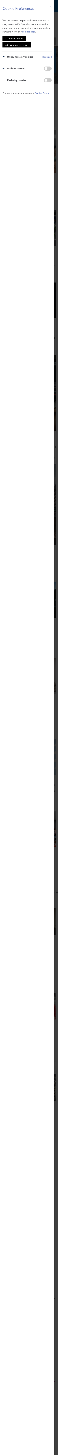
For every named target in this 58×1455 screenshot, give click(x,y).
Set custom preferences (16, 45)
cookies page (28, 31)
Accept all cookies (14, 38)
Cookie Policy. (42, 93)
